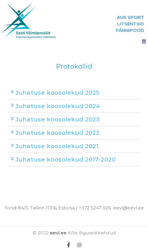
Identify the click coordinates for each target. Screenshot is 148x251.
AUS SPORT (133, 17)
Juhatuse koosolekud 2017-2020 (65, 159)
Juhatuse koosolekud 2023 (57, 119)
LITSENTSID (133, 24)
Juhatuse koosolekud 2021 (56, 146)
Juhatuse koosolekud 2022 (57, 132)
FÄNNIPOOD (133, 30)
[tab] (74, 93)
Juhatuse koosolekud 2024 (57, 106)
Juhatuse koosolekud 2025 (57, 92)
